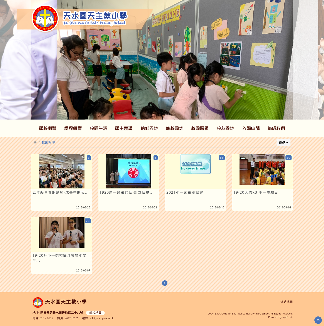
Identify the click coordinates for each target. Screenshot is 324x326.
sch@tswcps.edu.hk (101, 318)
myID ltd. (287, 317)
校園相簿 (48, 142)
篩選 (283, 142)
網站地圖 (286, 302)
